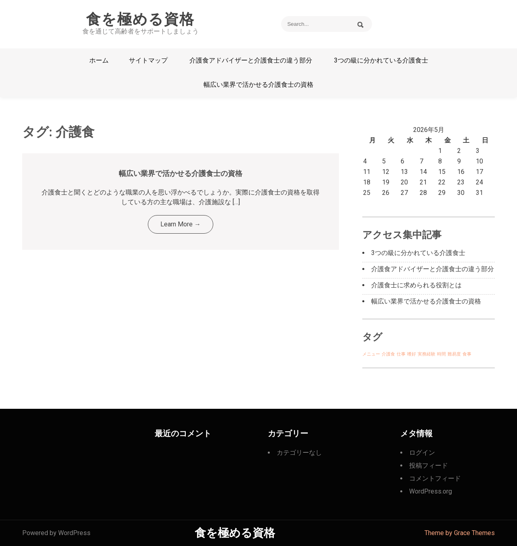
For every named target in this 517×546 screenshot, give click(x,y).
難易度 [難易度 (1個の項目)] (454, 354)
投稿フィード (428, 465)
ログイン (422, 452)
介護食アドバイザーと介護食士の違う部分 (250, 60)
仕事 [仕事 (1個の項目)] (401, 354)
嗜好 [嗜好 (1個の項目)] (411, 354)
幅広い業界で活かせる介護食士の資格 (258, 84)
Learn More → (180, 224)
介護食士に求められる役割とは (416, 285)
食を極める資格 (140, 19)
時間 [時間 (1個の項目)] (441, 354)
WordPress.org (430, 491)
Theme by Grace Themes (460, 533)
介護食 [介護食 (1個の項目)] (388, 354)
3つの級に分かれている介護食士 (381, 60)
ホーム (99, 60)
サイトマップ (148, 60)
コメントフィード (435, 478)
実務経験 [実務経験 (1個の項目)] (426, 354)
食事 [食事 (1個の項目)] (466, 354)
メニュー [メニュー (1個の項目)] (371, 354)
